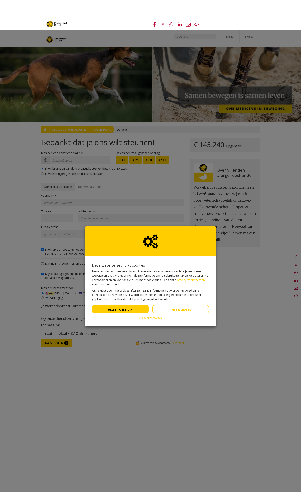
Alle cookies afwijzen (150, 287)
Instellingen (180, 279)
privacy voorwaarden (191, 249)
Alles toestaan (120, 279)
